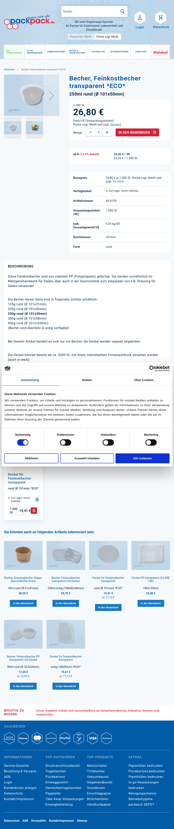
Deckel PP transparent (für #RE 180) (151, 579)
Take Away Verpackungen (65, 799)
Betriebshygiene (140, 799)
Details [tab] (87, 380)
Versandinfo (38, 820)
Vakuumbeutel (98, 777)
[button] (51, 95)
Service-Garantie (16, 766)
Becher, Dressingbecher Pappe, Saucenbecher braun (23, 579)
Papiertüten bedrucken (145, 766)
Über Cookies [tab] (144, 380)
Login (8, 782)
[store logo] (29, 22)
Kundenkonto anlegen (20, 788)
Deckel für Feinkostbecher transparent (19, 478)
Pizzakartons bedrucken (146, 771)
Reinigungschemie (142, 793)
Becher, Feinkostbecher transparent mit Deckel (65, 579)
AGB (7, 777)
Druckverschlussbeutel (63, 766)
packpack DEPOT (141, 804)
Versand (115, 124)
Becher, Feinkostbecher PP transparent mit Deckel (23, 658)
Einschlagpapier (99, 793)
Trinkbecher (96, 771)
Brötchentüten (97, 799)
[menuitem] (14, 51)
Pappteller (53, 793)
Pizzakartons (55, 777)
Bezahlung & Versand (20, 771)
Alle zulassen (142, 458)
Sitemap (82, 820)
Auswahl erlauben (87, 458)
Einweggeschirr (57, 782)
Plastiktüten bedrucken (145, 777)
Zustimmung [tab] (30, 380)
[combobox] (94, 11)
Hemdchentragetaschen (64, 788)
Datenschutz (13, 793)
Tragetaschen (56, 771)
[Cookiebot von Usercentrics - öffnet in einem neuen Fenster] (152, 368)
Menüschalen (97, 766)
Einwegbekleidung (59, 804)
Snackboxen (96, 788)
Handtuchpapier (99, 804)
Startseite (9, 69)
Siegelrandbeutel (99, 782)
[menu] (77, 52)
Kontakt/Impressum (19, 799)
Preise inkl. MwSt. (81, 36)
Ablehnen (31, 458)
